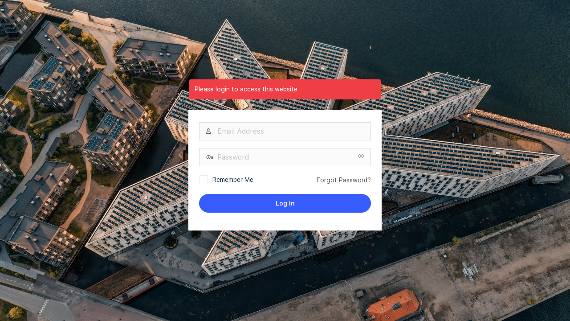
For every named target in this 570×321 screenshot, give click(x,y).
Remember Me (232, 179)
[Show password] (361, 156)
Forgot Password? (344, 180)
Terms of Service (285, 247)
